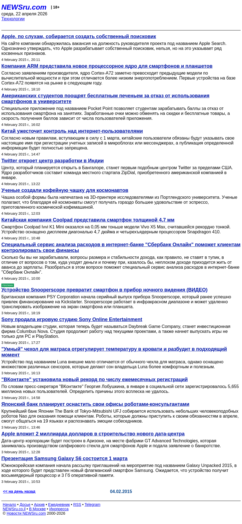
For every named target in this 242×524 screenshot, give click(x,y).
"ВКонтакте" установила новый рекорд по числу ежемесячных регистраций (94, 379)
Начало (9, 504)
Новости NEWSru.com (26, 513)
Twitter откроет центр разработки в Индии (52, 160)
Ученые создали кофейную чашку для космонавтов (64, 190)
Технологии (13, 18)
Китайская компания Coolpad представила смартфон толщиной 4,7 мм (88, 220)
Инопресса (59, 509)
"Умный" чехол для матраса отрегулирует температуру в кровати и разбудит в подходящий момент (114, 352)
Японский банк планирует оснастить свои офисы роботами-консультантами (95, 404)
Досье (24, 504)
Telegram (93, 504)
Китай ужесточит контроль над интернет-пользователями (72, 131)
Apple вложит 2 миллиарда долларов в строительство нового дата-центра (93, 434)
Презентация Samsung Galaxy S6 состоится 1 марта (64, 458)
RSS (77, 504)
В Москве (37, 509)
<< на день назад (19, 491)
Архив (39, 504)
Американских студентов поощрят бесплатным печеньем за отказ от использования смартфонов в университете (105, 98)
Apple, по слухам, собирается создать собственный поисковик (78, 36)
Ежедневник (59, 504)
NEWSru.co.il (14, 509)
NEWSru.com (24, 7)
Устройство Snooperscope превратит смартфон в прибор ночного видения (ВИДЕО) (104, 290)
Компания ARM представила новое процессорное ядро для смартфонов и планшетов (106, 66)
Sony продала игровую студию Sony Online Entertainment (71, 319)
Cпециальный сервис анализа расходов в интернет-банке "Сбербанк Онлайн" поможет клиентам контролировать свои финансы (121, 247)
